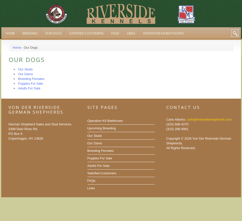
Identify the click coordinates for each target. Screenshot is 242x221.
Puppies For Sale (99, 158)
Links (91, 188)
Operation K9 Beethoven (105, 121)
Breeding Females (100, 151)
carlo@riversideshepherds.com (209, 119)
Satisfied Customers (101, 173)
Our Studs (94, 136)
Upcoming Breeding (101, 128)
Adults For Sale (98, 166)
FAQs (91, 181)
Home (17, 47)
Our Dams (94, 143)
